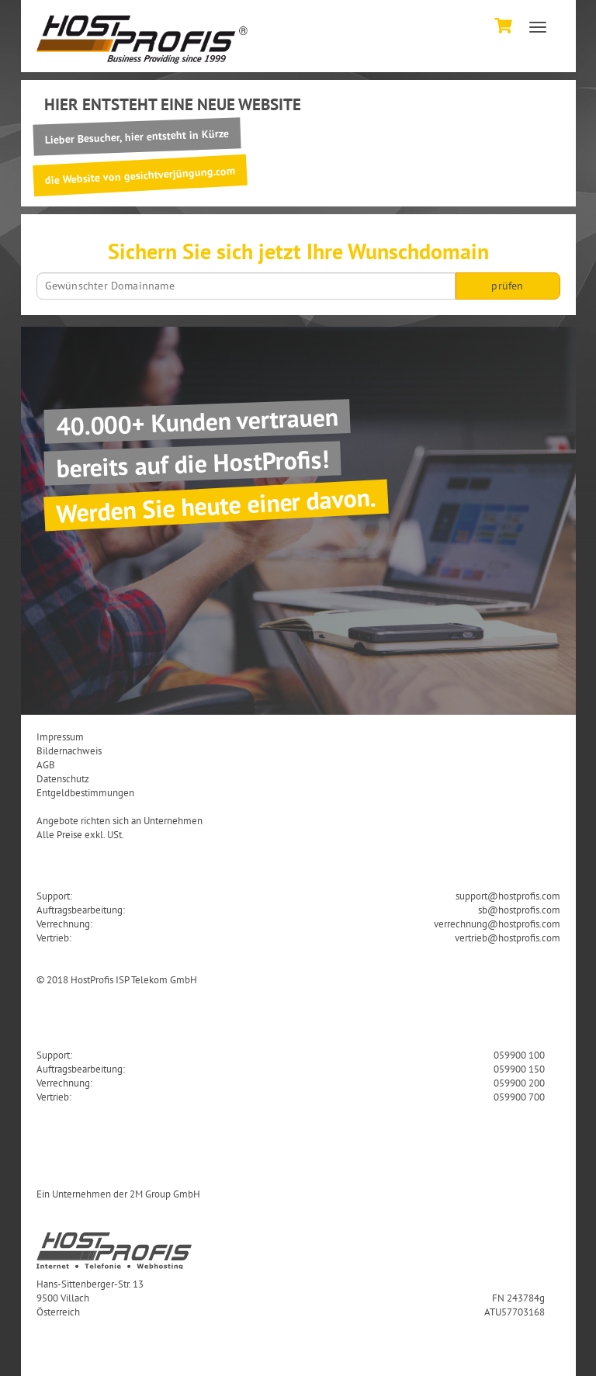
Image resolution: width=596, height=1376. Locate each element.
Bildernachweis (69, 750)
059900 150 (519, 1068)
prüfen (507, 286)
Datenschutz (62, 778)
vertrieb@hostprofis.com (507, 937)
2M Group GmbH (165, 1193)
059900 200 (519, 1082)
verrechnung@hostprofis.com (497, 923)
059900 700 (519, 1096)
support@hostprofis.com (508, 895)
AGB (45, 764)
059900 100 (519, 1054)
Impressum (60, 736)
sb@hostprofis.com (519, 909)
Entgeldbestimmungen (85, 792)
